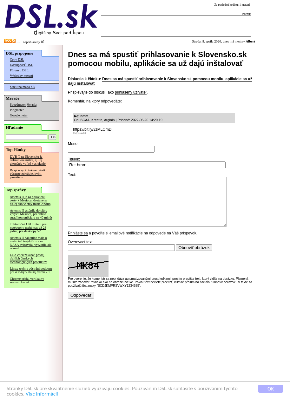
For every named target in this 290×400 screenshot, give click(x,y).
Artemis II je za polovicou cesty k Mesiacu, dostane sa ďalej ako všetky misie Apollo (30, 200)
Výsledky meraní (21, 75)
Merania (31, 104)
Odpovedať (79, 133)
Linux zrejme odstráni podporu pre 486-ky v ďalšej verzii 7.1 (31, 270)
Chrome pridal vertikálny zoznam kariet (27, 280)
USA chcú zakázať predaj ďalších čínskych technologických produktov (28, 258)
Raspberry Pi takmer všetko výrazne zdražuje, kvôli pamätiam (28, 173)
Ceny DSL (17, 59)
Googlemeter (19, 115)
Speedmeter (18, 104)
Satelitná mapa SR (22, 87)
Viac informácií (42, 394)
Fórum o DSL (19, 70)
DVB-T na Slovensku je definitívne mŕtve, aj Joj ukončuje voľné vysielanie (28, 160)
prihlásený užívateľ (131, 92)
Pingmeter (17, 110)
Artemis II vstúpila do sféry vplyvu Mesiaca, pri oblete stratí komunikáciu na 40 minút (31, 214)
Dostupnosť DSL (21, 65)
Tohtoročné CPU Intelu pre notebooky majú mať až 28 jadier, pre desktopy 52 (28, 227)
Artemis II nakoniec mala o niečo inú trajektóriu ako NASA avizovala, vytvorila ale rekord (30, 243)
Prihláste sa (78, 242)
